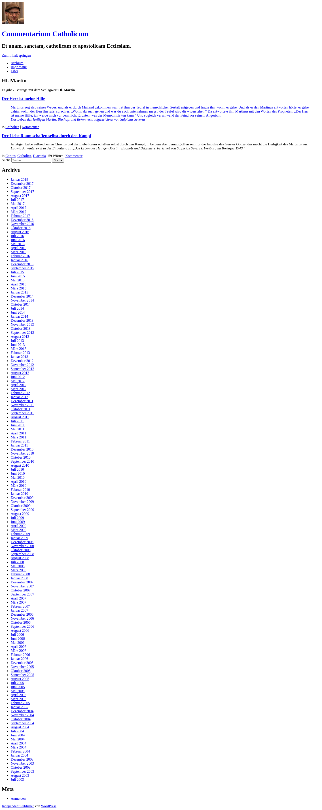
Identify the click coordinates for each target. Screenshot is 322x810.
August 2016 (20, 232)
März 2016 (18, 252)
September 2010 (22, 461)
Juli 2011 (17, 421)
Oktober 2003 (20, 767)
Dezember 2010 (22, 449)
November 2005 (22, 667)
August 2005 (20, 679)
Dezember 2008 (22, 542)
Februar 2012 (20, 393)
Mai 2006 (18, 642)
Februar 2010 (20, 489)
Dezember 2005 (22, 663)
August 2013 (20, 336)
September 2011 (22, 413)
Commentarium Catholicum (45, 34)
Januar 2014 (19, 316)
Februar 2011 (20, 441)
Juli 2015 (17, 272)
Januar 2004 (19, 755)
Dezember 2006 (22, 614)
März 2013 (18, 349)
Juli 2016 (17, 236)
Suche (6, 160)
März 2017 (18, 212)
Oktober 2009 (20, 506)
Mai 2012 (18, 381)
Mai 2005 (18, 691)
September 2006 (22, 626)
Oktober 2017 (20, 187)
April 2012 (18, 385)
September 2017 (22, 191)
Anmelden (18, 798)
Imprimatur (19, 67)
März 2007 (18, 602)
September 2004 (22, 723)
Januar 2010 (19, 493)
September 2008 (22, 554)
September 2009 (22, 510)
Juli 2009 (17, 518)
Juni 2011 (18, 425)
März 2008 (18, 570)
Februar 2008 (20, 574)
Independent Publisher (18, 806)
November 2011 (22, 405)
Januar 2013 (19, 357)
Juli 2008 (17, 562)
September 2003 (22, 771)
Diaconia (39, 156)
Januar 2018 (19, 179)
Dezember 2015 (22, 264)
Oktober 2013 (20, 328)
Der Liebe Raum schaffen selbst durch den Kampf (46, 135)
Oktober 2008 (20, 550)
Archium (17, 63)
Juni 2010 (18, 473)
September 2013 (22, 332)
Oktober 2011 (20, 409)
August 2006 (20, 630)
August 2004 (20, 727)
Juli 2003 (17, 779)
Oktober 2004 (20, 719)
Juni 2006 (18, 638)
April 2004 (18, 743)
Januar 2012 (19, 397)
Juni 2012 (18, 377)
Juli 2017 (17, 200)
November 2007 (22, 586)
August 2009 (20, 514)
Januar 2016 (19, 260)
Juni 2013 (18, 345)
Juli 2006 (17, 634)
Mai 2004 (18, 739)
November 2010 (22, 453)
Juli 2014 (17, 308)
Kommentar (30, 127)
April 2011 (18, 433)
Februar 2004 (20, 751)
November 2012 (22, 365)
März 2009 (18, 530)
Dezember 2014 (22, 296)
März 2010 (18, 485)
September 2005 (22, 675)
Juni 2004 (18, 735)
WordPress (48, 806)
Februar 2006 (20, 655)
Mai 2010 (18, 477)
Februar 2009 (20, 534)
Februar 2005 (20, 703)
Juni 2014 (18, 312)
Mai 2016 (18, 244)
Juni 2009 (18, 522)
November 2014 (22, 300)
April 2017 (18, 208)
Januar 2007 (19, 610)
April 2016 (18, 248)
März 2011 (18, 437)
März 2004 (18, 747)
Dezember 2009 (22, 498)
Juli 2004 (17, 731)
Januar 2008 (19, 578)
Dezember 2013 (22, 320)
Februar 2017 (20, 216)
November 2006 (22, 618)
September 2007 (22, 594)
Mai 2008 (18, 566)
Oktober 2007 (20, 590)
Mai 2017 (18, 204)
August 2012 (20, 373)
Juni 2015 (18, 276)
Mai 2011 (17, 429)
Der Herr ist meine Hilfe (23, 98)
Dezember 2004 (22, 711)
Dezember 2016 (22, 220)
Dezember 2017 (22, 183)
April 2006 (18, 646)
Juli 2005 (17, 683)
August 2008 (20, 558)
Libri (14, 71)
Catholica (12, 127)
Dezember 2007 (22, 582)
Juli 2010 (17, 469)
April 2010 (18, 481)
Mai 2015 (18, 280)
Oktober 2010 (20, 457)
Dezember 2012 (22, 361)
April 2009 (18, 526)
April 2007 (18, 598)
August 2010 (20, 465)
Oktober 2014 (20, 304)
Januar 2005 (19, 707)
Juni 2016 (18, 240)
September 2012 (22, 369)
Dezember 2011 (22, 401)
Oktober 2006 (20, 622)
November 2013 (22, 324)
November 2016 (22, 224)
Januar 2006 (19, 659)
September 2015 (22, 268)
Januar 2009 (19, 538)
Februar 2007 (20, 606)
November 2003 (22, 763)
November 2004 (22, 715)
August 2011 (20, 417)
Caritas (10, 156)
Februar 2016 (20, 256)
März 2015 (18, 288)
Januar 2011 (19, 445)
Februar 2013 (20, 353)
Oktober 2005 (20, 671)
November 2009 (22, 502)
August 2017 (20, 196)
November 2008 (22, 546)
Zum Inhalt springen (16, 55)
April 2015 (18, 284)
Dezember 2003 (22, 759)
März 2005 (18, 699)
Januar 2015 (19, 292)
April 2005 (18, 695)
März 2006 (18, 651)
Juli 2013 (17, 340)
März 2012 (18, 389)
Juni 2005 (18, 687)
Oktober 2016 (20, 228)
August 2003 (20, 775)
